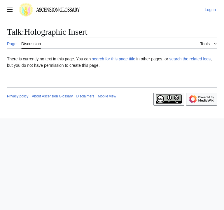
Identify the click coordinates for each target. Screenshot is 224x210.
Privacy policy (17, 96)
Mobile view (107, 96)
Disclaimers (85, 96)
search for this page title (113, 59)
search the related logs (190, 59)
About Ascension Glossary (52, 96)
